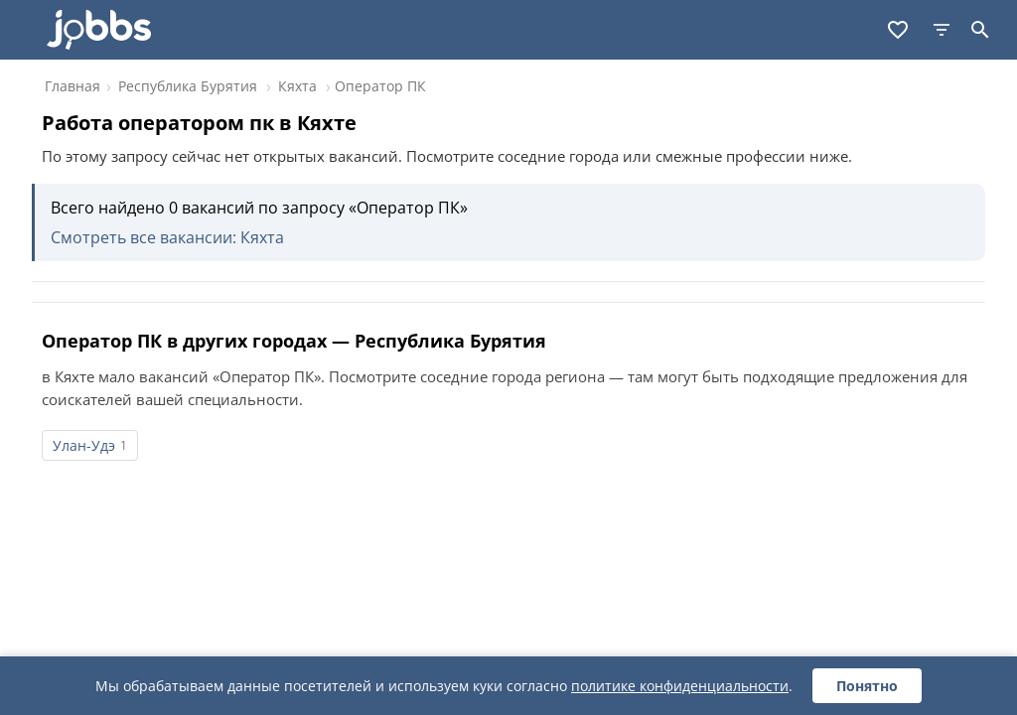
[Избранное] (898, 30)
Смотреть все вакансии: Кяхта (167, 237)
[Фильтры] (941, 30)
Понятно (867, 685)
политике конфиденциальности (680, 685)
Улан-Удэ (84, 445)
